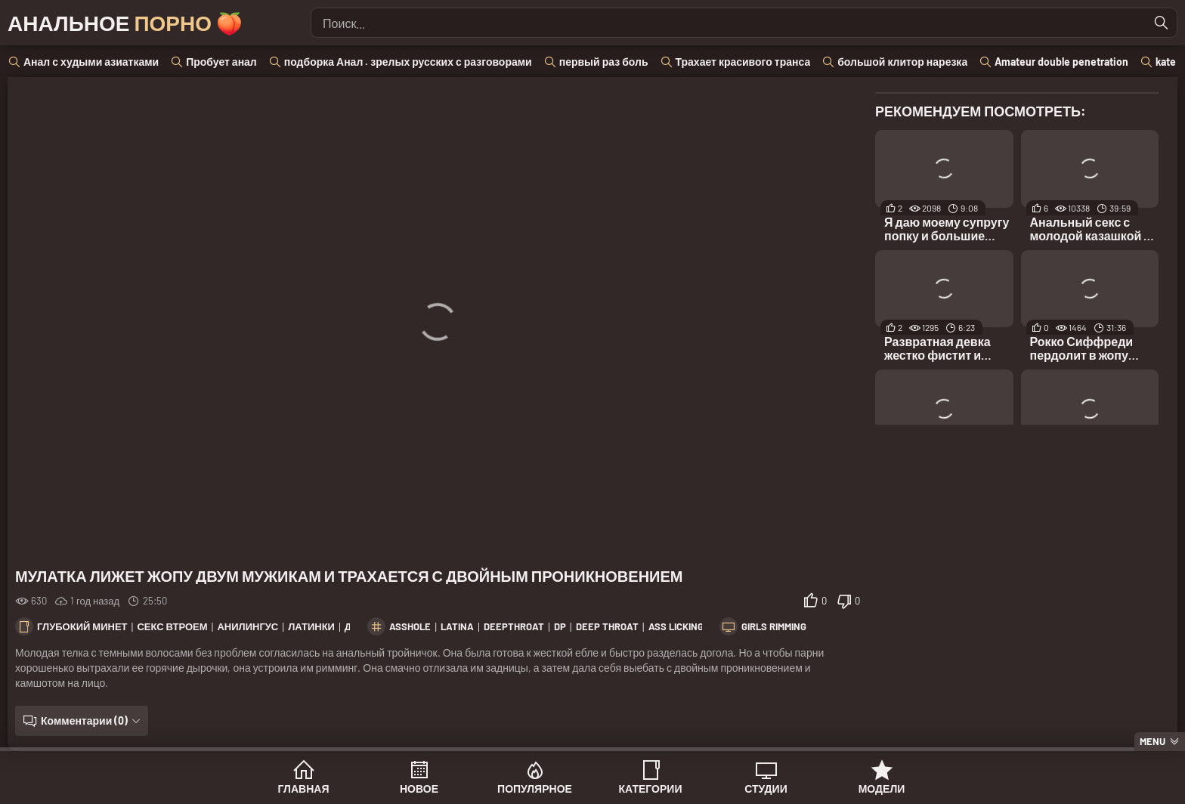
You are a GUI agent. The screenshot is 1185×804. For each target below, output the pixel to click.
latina (457, 626)
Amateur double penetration (1061, 61)
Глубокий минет (82, 626)
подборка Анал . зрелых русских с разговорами (408, 61)
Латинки (311, 626)
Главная (304, 788)
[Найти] (1161, 22)
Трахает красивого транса (743, 61)
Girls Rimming (773, 626)
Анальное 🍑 (125, 23)
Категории (650, 788)
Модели (882, 788)
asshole (410, 626)
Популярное (534, 788)
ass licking (676, 626)
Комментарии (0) (84, 720)
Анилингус (247, 626)
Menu (1152, 741)
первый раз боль (603, 61)
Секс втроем (172, 626)
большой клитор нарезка (902, 61)
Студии (765, 788)
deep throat (607, 626)
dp (560, 626)
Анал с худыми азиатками (91, 61)
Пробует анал (221, 61)
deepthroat (514, 626)
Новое (419, 788)
